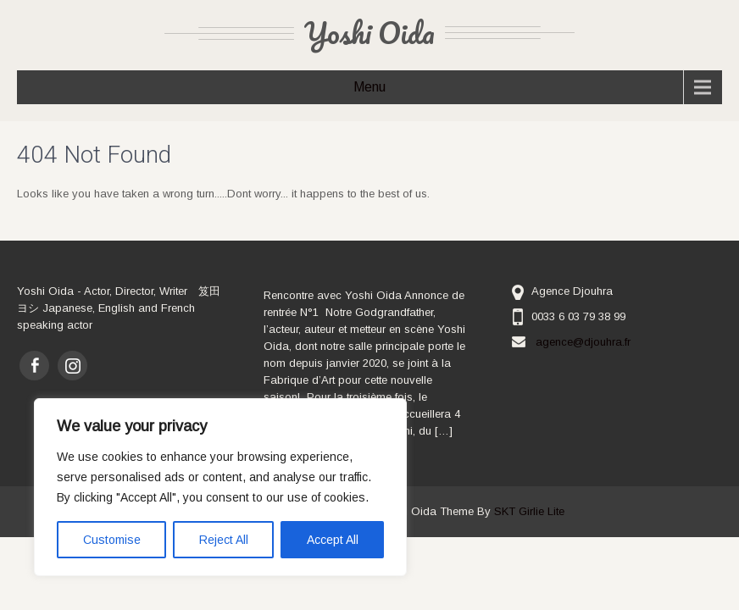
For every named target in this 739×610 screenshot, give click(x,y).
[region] (220, 487)
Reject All (223, 539)
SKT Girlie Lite (529, 511)
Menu (369, 87)
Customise (112, 539)
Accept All (332, 539)
